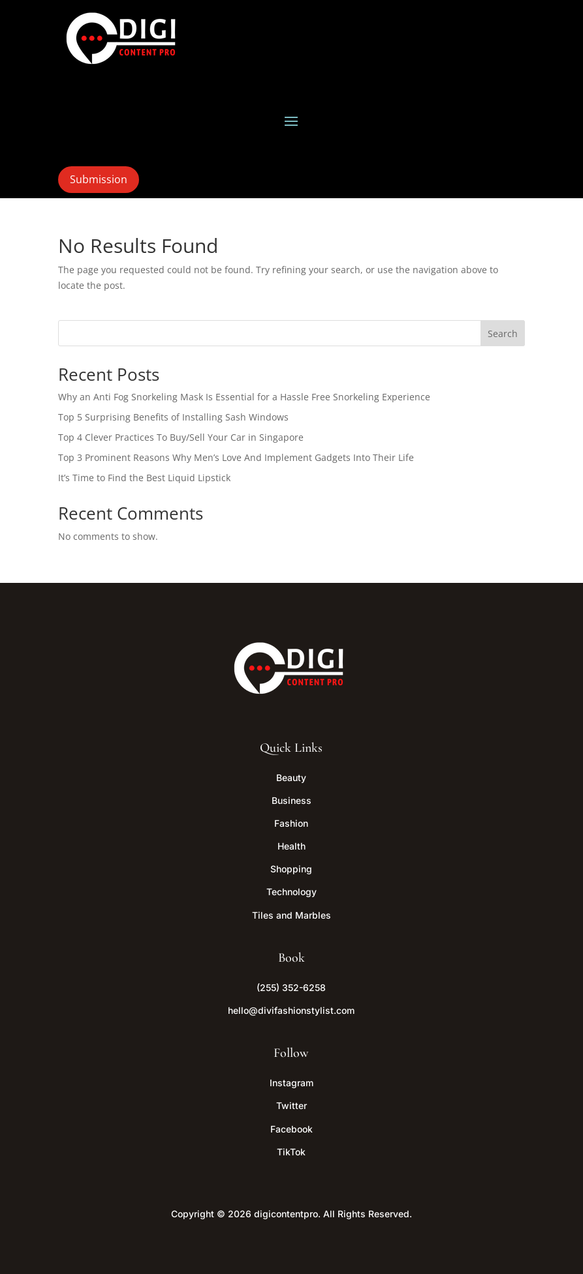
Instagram (291, 1082)
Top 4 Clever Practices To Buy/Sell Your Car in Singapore (181, 437)
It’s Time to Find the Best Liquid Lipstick (144, 477)
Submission (98, 179)
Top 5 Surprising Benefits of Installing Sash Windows (173, 417)
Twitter (291, 1105)
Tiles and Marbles (291, 915)
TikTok (291, 1151)
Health (291, 846)
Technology (291, 891)
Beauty (291, 777)
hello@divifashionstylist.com (291, 1010)
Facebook (291, 1128)
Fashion (291, 823)
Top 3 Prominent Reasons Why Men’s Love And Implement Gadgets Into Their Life (236, 457)
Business (291, 800)
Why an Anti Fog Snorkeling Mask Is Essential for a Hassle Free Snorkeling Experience (244, 397)
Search (503, 333)
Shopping (291, 868)
